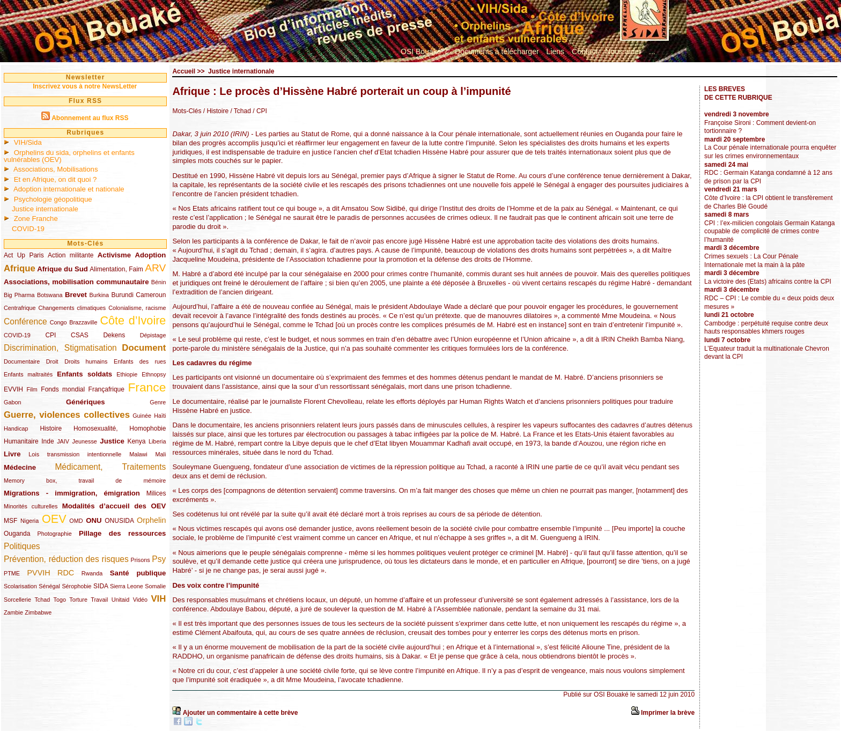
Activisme (114, 255)
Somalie (155, 586)
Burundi (123, 295)
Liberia (157, 441)
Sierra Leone (126, 586)
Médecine (20, 467)
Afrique (19, 268)
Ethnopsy (154, 374)
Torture (78, 599)
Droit (52, 361)
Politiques (22, 546)
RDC (65, 572)
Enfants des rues (140, 361)
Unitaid (121, 599)
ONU (93, 520)
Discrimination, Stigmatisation (60, 347)
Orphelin (151, 520)
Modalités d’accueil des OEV (114, 506)
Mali (161, 454)
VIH (158, 599)
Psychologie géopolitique (53, 199)
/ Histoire (215, 111)
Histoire (51, 428)
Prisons (140, 560)
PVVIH (38, 572)
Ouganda (17, 533)
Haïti (160, 415)
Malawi (138, 454)
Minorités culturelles (30, 506)
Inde (47, 441)
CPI (50, 335)
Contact (584, 51)
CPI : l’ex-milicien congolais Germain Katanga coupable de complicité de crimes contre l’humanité (769, 231)
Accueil (183, 71)
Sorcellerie (17, 599)
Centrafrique (19, 308)
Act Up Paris (24, 255)
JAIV (63, 441)
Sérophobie (76, 586)
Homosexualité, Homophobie (119, 428)
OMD (76, 520)
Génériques (85, 402)
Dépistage (153, 335)
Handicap (16, 428)
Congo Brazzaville (74, 322)
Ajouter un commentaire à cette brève (240, 712)
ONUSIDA (119, 520)
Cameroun (151, 295)
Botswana (49, 295)
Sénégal (49, 586)
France (147, 387)
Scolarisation (20, 586)
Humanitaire (21, 441)
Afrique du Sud (62, 269)
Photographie (55, 533)
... (652, 51)
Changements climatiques (72, 308)
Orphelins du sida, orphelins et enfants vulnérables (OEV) (69, 156)
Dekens (114, 335)
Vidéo (140, 599)
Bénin (158, 282)
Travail (99, 599)
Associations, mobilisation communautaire (76, 282)
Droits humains (85, 361)
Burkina (99, 295)
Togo (60, 599)
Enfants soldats (84, 374)
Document (144, 348)
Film (31, 389)
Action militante (70, 255)
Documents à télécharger (496, 51)
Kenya (136, 441)
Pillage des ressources (122, 533)
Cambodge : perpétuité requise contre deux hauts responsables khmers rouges (766, 328)
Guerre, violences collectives (67, 415)
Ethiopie (126, 374)
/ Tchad (239, 111)
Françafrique (106, 389)
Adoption (150, 255)
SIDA (100, 586)
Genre (158, 402)
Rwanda (92, 573)
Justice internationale (45, 209)
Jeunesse (84, 441)
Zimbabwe (38, 612)
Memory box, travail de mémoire (85, 480)
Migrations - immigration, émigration (72, 493)
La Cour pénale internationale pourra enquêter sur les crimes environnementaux (770, 152)
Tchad (42, 599)
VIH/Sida (28, 142)
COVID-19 (28, 229)
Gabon (12, 402)
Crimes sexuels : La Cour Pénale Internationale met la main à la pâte (754, 261)
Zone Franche (36, 219)
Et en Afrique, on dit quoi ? (55, 179)
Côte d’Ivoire (133, 320)
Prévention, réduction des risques (66, 559)
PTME (12, 573)
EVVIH (13, 389)
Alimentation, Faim (116, 269)
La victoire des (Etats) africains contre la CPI (767, 281)
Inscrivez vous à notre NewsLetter (85, 86)
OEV (54, 519)
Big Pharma (19, 295)
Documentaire (22, 361)
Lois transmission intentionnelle (74, 454)
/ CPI (259, 111)
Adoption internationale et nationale (68, 189)
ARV (155, 267)
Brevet (76, 295)
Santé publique (138, 573)
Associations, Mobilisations (55, 169)
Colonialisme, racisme (137, 308)
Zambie (13, 612)
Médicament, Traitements (110, 466)
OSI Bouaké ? (424, 51)
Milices (156, 493)
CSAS (79, 335)
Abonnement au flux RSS (89, 118)
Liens (555, 51)
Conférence (25, 321)
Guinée (141, 415)
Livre (12, 454)
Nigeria (29, 520)
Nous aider (623, 51)
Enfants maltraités (28, 374)
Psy (159, 559)
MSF (10, 520)
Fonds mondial (63, 389)
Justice (112, 441)
